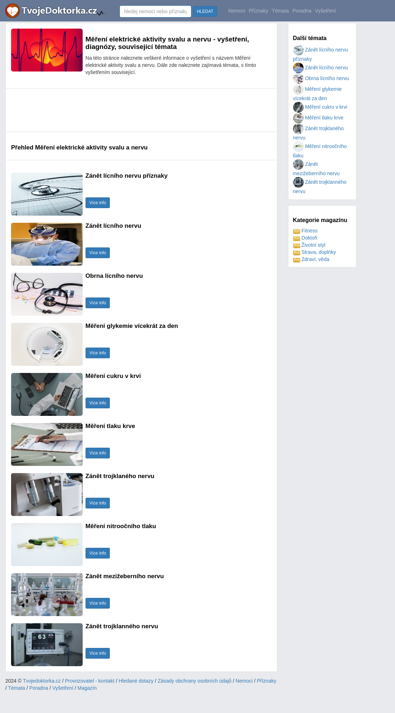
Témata (280, 11)
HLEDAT (205, 11)
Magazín (87, 688)
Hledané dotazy (136, 681)
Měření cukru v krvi (320, 107)
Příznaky (258, 11)
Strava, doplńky (314, 252)
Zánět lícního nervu (320, 67)
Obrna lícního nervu (321, 78)
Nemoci (236, 11)
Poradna (301, 11)
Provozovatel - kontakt (90, 681)
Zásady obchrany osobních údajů (194, 681)
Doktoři (305, 238)
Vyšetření (325, 11)
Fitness (305, 230)
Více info (97, 202)
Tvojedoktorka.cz (42, 681)
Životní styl (309, 245)
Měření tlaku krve (318, 118)
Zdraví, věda (311, 259)
